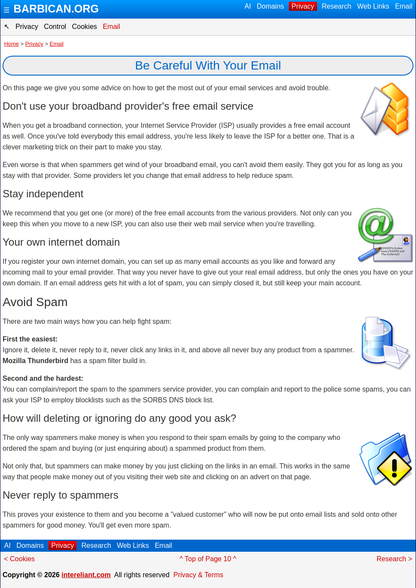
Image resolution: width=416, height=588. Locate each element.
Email (403, 6)
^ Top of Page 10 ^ (207, 559)
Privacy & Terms (198, 575)
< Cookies (19, 559)
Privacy (303, 6)
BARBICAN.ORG (56, 9)
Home (11, 44)
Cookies (84, 26)
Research (336, 6)
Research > (394, 559)
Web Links (373, 6)
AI (248, 6)
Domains (270, 6)
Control (55, 26)
